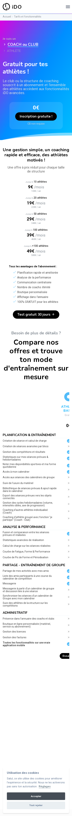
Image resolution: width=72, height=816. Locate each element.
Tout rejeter (36, 805)
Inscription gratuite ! (36, 116)
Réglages (45, 786)
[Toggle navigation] (68, 7)
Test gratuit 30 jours (36, 314)
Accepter (36, 796)
